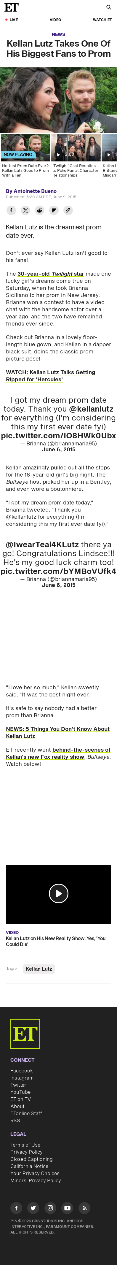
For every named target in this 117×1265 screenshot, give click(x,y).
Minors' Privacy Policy (35, 1180)
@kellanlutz (91, 409)
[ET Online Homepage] (13, 7)
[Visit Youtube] (67, 1209)
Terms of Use (25, 1145)
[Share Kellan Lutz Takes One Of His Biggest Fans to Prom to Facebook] (11, 211)
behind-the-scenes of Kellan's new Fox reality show (58, 753)
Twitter (18, 1085)
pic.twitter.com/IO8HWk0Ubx (58, 436)
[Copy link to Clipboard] (68, 211)
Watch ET (102, 20)
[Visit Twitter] (33, 1209)
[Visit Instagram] (50, 1209)
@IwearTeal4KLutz (42, 545)
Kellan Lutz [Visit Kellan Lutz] (39, 969)
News (58, 34)
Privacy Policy (26, 1152)
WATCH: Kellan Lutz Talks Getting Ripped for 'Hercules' (50, 376)
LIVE (14, 20)
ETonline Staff (26, 1113)
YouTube (20, 1092)
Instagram (21, 1078)
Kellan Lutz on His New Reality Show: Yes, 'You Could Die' (55, 941)
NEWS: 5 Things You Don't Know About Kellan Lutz (58, 732)
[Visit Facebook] (16, 1209)
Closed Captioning (31, 1159)
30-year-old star (50, 274)
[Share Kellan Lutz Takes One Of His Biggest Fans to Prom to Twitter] (25, 211)
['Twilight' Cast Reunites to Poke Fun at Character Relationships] (75, 157)
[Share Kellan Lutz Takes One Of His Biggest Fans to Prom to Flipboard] (54, 211)
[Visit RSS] (84, 1209)
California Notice (29, 1166)
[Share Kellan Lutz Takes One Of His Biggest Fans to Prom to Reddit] (39, 211)
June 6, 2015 (59, 449)
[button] (58, 893)
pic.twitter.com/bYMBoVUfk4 (58, 571)
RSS (15, 1120)
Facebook (21, 1070)
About (17, 1106)
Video (55, 20)
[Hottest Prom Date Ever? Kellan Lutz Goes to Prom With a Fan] (25, 157)
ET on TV (20, 1099)
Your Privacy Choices (35, 1173)
